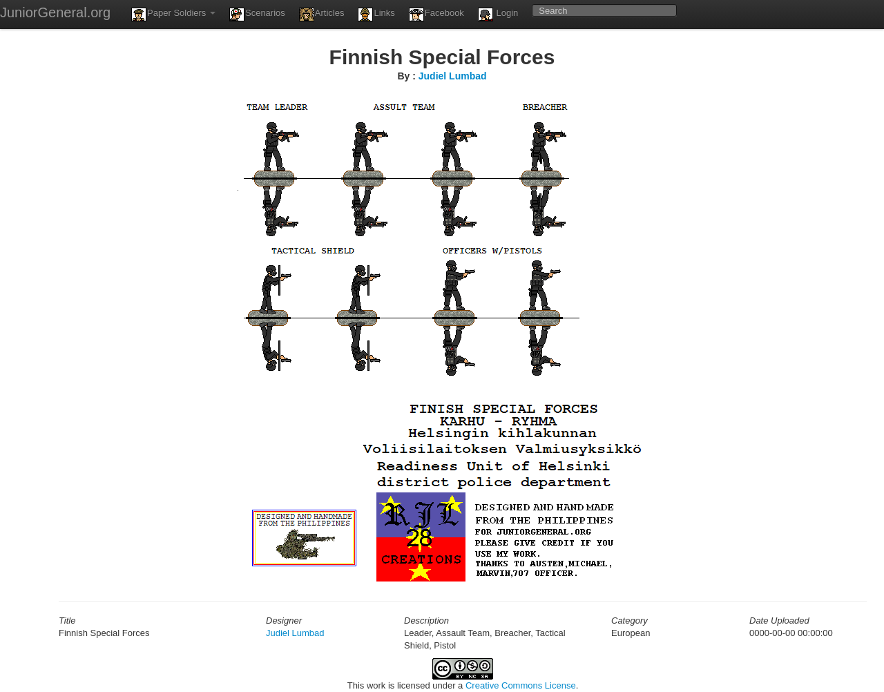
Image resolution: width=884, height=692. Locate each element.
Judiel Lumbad (453, 75)
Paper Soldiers (173, 14)
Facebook (436, 14)
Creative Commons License (520, 685)
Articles (322, 14)
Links (376, 14)
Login (498, 14)
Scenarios (257, 14)
